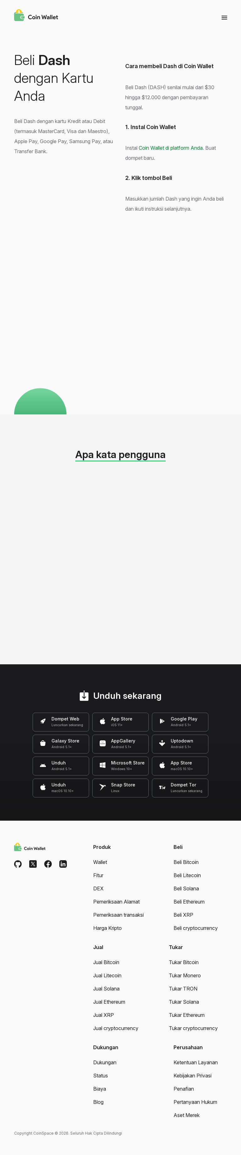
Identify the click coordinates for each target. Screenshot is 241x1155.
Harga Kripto (107, 928)
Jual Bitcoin (106, 962)
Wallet (100, 862)
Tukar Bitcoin (184, 962)
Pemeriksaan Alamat (116, 902)
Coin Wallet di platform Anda (171, 148)
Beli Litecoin (187, 875)
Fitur (98, 875)
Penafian (184, 1089)
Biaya (99, 1089)
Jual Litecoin (107, 975)
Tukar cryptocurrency (193, 1028)
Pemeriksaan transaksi (118, 915)
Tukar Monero (185, 975)
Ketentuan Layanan (196, 1062)
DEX (98, 888)
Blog (98, 1102)
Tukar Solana (184, 1002)
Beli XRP (183, 915)
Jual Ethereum (109, 1002)
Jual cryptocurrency (115, 1028)
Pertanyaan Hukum (195, 1102)
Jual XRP (103, 1015)
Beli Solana (186, 888)
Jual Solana (106, 988)
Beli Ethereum (189, 902)
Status (100, 1075)
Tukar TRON (183, 988)
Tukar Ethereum (187, 1015)
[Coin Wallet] (36, 16)
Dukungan (104, 1062)
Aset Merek (187, 1115)
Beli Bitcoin (186, 862)
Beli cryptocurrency (196, 928)
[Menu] (224, 17)
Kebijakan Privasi (193, 1075)
